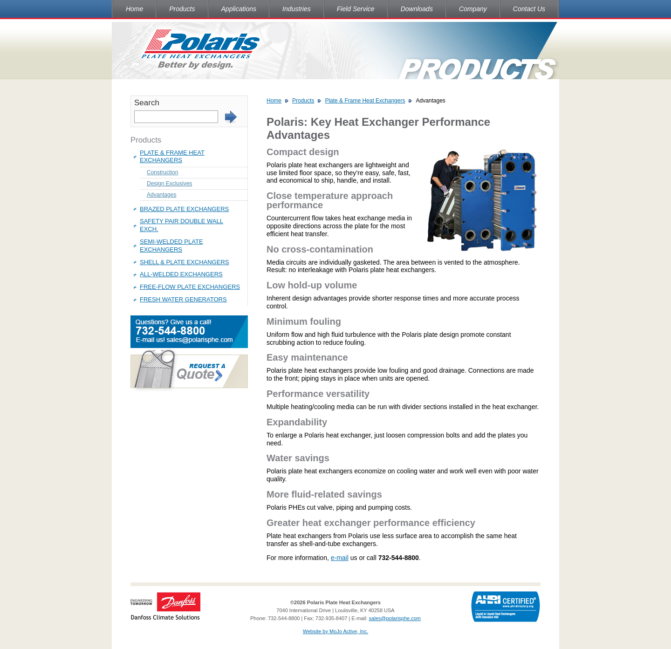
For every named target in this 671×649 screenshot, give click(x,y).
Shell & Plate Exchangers (184, 262)
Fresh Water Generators (183, 299)
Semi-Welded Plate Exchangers (171, 245)
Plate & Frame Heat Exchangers (172, 156)
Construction (162, 172)
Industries (296, 9)
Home (134, 9)
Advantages (161, 194)
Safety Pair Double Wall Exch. (181, 225)
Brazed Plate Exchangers (184, 208)
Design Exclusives (169, 183)
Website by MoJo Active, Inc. (335, 631)
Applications (239, 9)
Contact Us (529, 9)
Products (182, 9)
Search (146, 102)
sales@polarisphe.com (395, 618)
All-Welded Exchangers (181, 274)
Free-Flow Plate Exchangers (190, 286)
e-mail (340, 557)
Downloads (417, 9)
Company (473, 9)
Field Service (356, 9)
